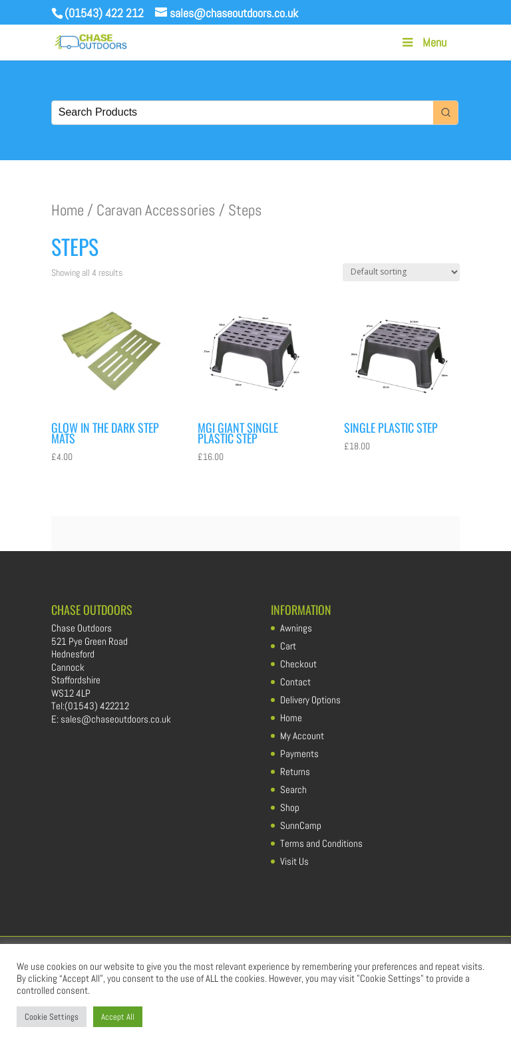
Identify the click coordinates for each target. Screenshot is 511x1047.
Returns (295, 771)
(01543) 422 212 (104, 13)
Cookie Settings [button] (52, 1016)
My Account (302, 735)
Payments (299, 753)
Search (293, 789)
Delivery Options (310, 699)
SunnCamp (300, 825)
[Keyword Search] (242, 112)
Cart (288, 646)
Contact (295, 681)
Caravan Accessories (156, 210)
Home (67, 210)
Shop (289, 807)
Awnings (296, 628)
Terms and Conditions (321, 843)
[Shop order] (401, 272)
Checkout (298, 663)
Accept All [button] (117, 1016)
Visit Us (294, 861)
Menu (423, 42)
